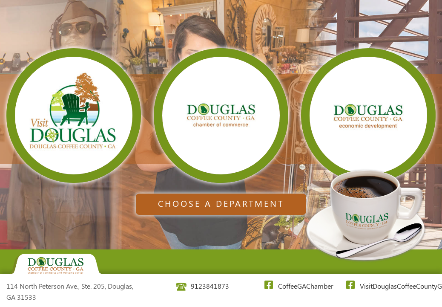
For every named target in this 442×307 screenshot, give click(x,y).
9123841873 (202, 285)
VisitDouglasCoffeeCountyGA (392, 285)
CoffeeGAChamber (294, 285)
